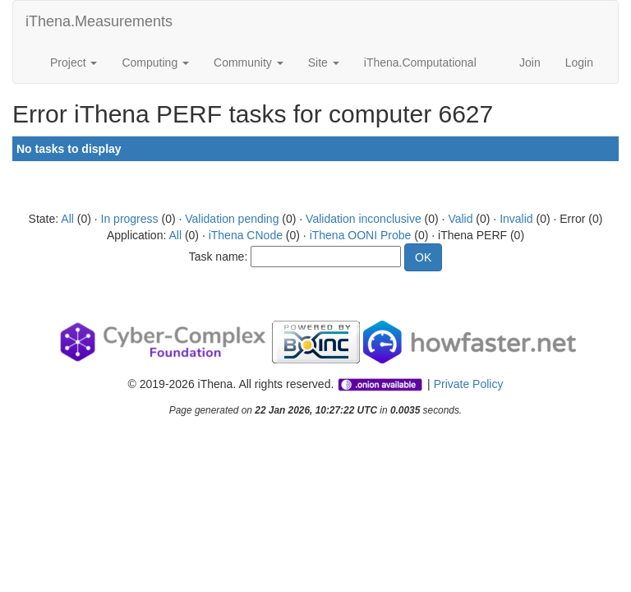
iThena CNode (246, 235)
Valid (460, 218)
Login (579, 62)
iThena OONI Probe (361, 235)
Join (530, 62)
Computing (155, 62)
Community (248, 62)
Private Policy (469, 384)
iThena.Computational (420, 62)
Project (73, 62)
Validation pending (232, 218)
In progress (130, 218)
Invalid (516, 218)
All (67, 218)
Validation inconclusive (363, 218)
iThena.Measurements (99, 21)
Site (323, 62)
